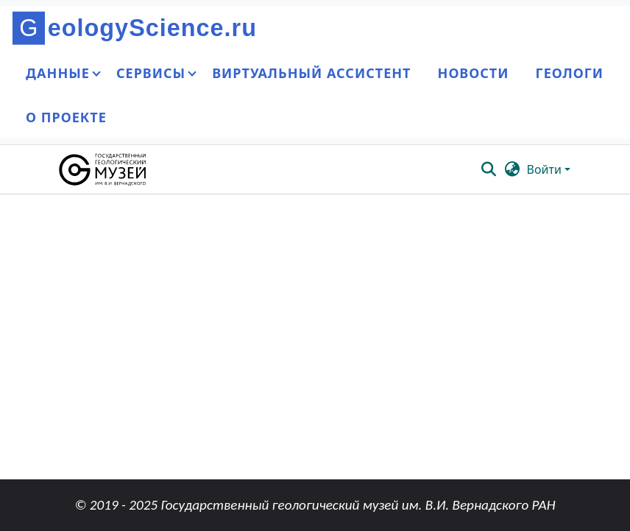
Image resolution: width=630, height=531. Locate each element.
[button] (103, 169)
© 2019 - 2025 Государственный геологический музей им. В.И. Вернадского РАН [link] (314, 504)
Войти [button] (545, 169)
